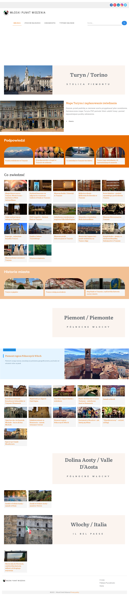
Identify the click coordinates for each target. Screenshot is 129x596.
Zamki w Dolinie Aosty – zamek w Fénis (14, 504)
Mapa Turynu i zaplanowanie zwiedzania (91, 103)
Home (102, 586)
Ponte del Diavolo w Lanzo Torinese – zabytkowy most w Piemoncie (89, 400)
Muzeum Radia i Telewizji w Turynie (64, 194)
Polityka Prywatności (107, 583)
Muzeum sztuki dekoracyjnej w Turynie (63, 237)
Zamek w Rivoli (109, 399)
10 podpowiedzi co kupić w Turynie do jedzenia (46, 161)
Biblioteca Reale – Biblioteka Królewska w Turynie (88, 195)
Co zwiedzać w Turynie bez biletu (79, 160)
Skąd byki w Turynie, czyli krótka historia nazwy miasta (103, 292)
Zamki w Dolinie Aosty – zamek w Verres (39, 504)
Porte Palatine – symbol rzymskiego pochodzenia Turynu (113, 195)
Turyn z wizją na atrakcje (56, 292)
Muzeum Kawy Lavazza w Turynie (15, 259)
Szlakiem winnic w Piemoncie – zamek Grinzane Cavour (37, 422)
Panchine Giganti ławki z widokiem (63, 399)
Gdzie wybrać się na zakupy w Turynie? (12, 218)
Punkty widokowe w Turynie (16, 160)
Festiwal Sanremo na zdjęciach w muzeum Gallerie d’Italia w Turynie (40, 195)
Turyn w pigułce (11, 292)
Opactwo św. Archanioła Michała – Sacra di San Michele (14, 422)
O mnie (102, 580)
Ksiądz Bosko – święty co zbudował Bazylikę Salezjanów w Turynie (112, 238)
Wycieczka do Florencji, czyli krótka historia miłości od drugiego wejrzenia (14, 567)
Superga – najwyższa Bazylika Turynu (13, 237)
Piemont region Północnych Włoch (23, 355)
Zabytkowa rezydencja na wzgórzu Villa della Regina (64, 218)
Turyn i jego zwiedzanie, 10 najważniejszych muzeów (107, 161)
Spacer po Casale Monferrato (11, 442)
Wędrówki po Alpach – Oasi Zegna (38, 399)
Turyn (9, 102)
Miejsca (3, 102)
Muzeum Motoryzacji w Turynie (112, 218)
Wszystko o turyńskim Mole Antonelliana (87, 218)
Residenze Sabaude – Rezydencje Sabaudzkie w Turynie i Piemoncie (15, 400)
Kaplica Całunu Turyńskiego (35, 237)
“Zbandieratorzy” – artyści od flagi (113, 421)
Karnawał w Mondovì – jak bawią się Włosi (89, 421)
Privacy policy (75, 592)
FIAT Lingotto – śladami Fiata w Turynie (39, 218)
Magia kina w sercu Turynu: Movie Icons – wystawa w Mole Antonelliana (14, 196)
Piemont (12, 350)
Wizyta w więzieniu (37, 258)
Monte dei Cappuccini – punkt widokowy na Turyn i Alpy (88, 238)
